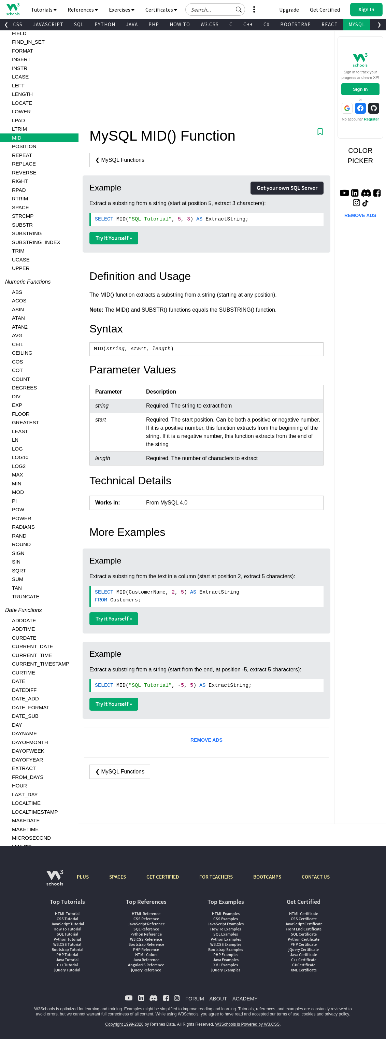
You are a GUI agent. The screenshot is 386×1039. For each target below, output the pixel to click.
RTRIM (20, 198)
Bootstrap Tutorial (67, 949)
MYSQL (356, 24)
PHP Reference (146, 949)
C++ (248, 24)
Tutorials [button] (44, 9)
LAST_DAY (25, 794)
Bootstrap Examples (225, 949)
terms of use (288, 1014)
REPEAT (22, 155)
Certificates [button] (161, 9)
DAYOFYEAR (27, 760)
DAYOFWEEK (28, 751)
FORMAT (22, 51)
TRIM (18, 251)
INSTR (19, 68)
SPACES (117, 876)
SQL (79, 24)
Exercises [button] (121, 9)
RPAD (19, 190)
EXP (17, 405)
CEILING (22, 353)
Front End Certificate (303, 928)
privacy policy (337, 1014)
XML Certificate (304, 969)
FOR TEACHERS (216, 876)
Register (371, 119)
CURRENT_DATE (32, 646)
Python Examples (226, 939)
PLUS (83, 876)
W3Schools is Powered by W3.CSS (247, 1024)
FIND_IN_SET (28, 42)
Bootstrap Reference (146, 944)
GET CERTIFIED (162, 876)
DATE (18, 681)
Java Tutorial (67, 959)
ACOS (19, 300)
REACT (329, 24)
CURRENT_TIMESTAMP (40, 664)
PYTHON (105, 24)
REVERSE (24, 172)
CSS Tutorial (67, 918)
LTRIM (19, 129)
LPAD (18, 120)
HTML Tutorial (67, 913)
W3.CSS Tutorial (67, 944)
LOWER (21, 111)
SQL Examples (225, 934)
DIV (16, 396)
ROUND (21, 544)
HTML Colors (146, 954)
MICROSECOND (31, 838)
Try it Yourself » (114, 238)
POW (18, 509)
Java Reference (146, 959)
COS (17, 362)
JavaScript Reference (146, 923)
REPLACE (24, 164)
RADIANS (23, 527)
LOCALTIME (26, 803)
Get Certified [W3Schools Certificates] (325, 9)
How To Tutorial (67, 928)
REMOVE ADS (206, 740)
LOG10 (20, 457)
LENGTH (22, 94)
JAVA (132, 24)
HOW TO (180, 24)
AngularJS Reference (146, 964)
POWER (21, 518)
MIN (17, 483)
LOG (17, 449)
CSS (18, 24)
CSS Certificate (304, 918)
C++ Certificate (303, 959)
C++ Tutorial (67, 964)
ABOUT (218, 998)
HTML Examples (226, 913)
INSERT (21, 59)
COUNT (21, 379)
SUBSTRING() (236, 310)
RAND (19, 536)
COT (17, 370)
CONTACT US (316, 876)
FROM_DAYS (27, 777)
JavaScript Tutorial (67, 923)
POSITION (24, 146)
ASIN (18, 309)
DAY (17, 725)
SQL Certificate (304, 934)
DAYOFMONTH (30, 742)
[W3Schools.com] (54, 881)
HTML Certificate (303, 913)
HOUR (19, 785)
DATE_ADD (25, 698)
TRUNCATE (26, 596)
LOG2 (19, 466)
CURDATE (24, 638)
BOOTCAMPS (267, 876)
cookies (309, 1014)
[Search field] (215, 9)
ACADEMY (245, 998)
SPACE (20, 207)
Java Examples (226, 959)
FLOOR (21, 414)
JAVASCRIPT (48, 24)
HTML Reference (146, 913)
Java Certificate (303, 954)
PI (14, 501)
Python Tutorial (67, 939)
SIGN (18, 553)
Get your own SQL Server (287, 187)
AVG (17, 335)
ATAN (18, 318)
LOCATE (22, 103)
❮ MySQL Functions (119, 160)
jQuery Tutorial (67, 969)
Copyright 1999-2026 (124, 1024)
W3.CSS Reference (146, 939)
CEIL (17, 344)
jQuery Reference (146, 969)
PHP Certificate (303, 944)
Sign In (360, 89)
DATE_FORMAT (30, 707)
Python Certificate (303, 939)
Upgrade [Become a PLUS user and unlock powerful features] (289, 9)
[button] (239, 9)
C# (266, 24)
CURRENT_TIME (32, 655)
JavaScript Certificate (304, 923)
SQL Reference (146, 928)
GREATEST (25, 422)
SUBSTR (22, 225)
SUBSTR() (155, 310)
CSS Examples (225, 918)
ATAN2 (20, 327)
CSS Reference (146, 918)
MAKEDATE (26, 820)
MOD (18, 492)
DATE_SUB (25, 716)
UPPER (21, 268)
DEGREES (24, 387)
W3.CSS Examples (225, 944)
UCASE (21, 259)
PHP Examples (225, 954)
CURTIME (23, 672)
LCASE (20, 77)
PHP (153, 24)
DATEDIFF (24, 690)
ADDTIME (23, 629)
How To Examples (225, 928)
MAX (17, 475)
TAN (17, 588)
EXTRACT (24, 768)
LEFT (18, 85)
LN (15, 440)
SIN (16, 562)
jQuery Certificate (303, 949)
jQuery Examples (225, 969)
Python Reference (146, 934)
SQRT (19, 570)
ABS (17, 292)
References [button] (83, 9)
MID (17, 138)
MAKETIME (25, 829)
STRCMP (22, 216)
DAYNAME (24, 733)
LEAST (20, 431)
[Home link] (13, 9)
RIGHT (20, 181)
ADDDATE (24, 620)
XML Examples (225, 964)
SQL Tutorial (67, 934)
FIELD (19, 33)
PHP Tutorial (67, 954)
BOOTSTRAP (295, 24)
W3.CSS (210, 24)
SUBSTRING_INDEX (36, 242)
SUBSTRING (27, 233)
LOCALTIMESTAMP (35, 812)
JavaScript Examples (226, 923)
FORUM (194, 998)
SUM (17, 579)
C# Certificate (303, 964)
